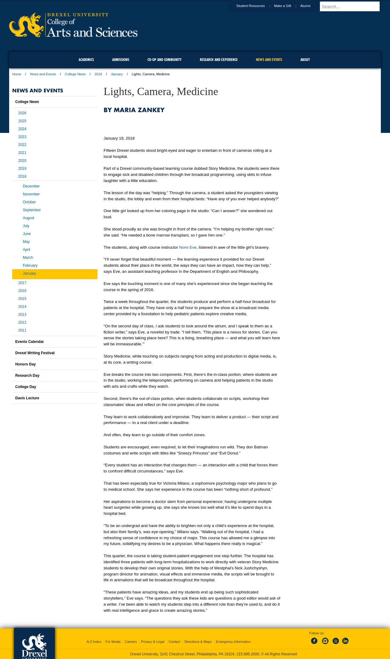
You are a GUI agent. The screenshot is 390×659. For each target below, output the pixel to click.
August (28, 218)
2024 (22, 129)
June (27, 234)
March (28, 257)
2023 (22, 137)
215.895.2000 (247, 654)
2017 (22, 283)
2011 (22, 330)
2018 (98, 74)
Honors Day (25, 364)
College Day (25, 387)
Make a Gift (288, 6)
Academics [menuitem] (86, 59)
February (30, 265)
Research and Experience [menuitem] (219, 59)
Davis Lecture (27, 398)
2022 (22, 145)
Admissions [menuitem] (120, 59)
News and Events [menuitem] (269, 59)
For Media (113, 641)
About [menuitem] (305, 59)
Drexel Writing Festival (35, 353)
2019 (22, 168)
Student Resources (256, 6)
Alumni (311, 6)
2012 (22, 322)
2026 (22, 113)
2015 (22, 299)
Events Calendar (29, 342)
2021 (22, 153)
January (117, 74)
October (29, 202)
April (26, 250)
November (31, 194)
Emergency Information (233, 641)
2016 (22, 291)
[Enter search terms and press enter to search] (353, 6)
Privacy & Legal (152, 641)
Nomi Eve (188, 247)
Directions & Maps (197, 641)
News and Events (43, 74)
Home (16, 74)
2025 (22, 121)
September (32, 210)
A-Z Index (94, 641)
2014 (22, 307)
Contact (174, 641)
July (26, 226)
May (26, 242)
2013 (22, 314)
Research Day (27, 375)
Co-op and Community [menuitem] (164, 59)
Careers (131, 641)
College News (75, 74)
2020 (22, 161)
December (31, 186)
